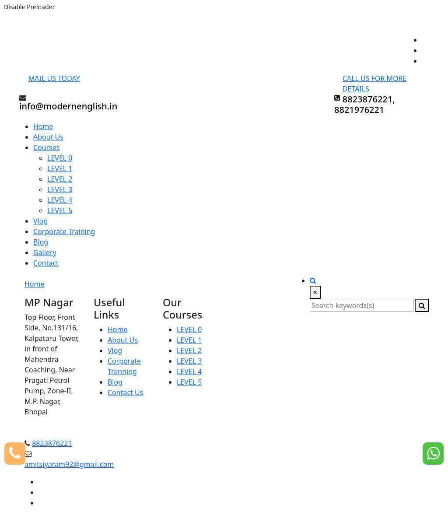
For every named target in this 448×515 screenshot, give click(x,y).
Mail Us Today (54, 78)
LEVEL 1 (59, 168)
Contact (46, 263)
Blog (40, 242)
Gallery (44, 252)
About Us (48, 137)
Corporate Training (64, 231)
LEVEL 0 (59, 158)
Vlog (40, 221)
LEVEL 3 (59, 189)
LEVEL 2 (59, 179)
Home (43, 126)
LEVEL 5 (59, 210)
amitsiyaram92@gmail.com (69, 464)
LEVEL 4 (59, 200)
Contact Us (125, 392)
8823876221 (52, 443)
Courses (46, 147)
